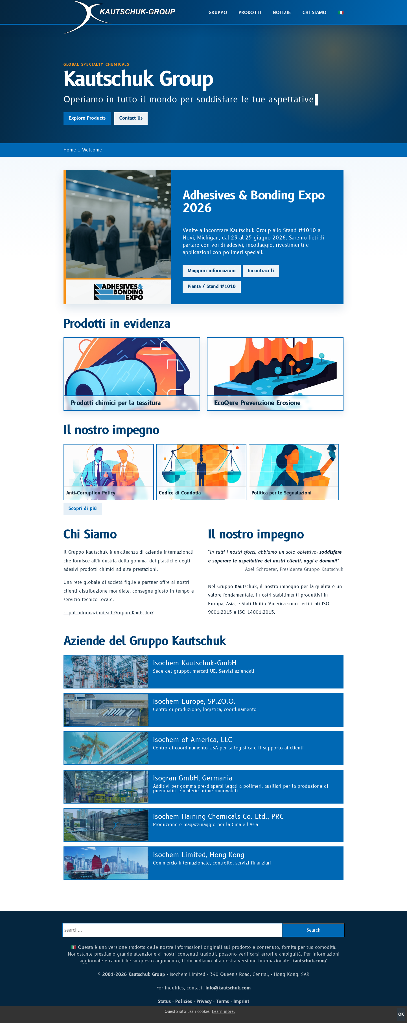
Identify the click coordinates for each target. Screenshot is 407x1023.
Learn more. (223, 1011)
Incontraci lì (261, 271)
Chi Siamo (315, 13)
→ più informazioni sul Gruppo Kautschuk (109, 613)
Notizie (282, 13)
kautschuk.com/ (309, 961)
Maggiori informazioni (212, 271)
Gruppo (218, 13)
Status (164, 1001)
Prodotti (249, 13)
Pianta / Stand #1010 (212, 286)
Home (70, 150)
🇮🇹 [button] (341, 13)
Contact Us (131, 118)
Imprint (241, 1001)
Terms (222, 1001)
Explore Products (87, 118)
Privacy (204, 1001)
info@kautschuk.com (228, 988)
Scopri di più (83, 508)
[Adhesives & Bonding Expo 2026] (118, 237)
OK (401, 1014)
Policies (183, 1001)
